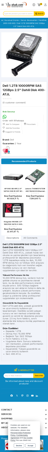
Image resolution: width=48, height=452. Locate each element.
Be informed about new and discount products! (24, 382)
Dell (12, 139)
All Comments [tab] (30, 238)
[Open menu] (3, 4)
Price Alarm (30, 124)
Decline (19, 446)
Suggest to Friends (11, 131)
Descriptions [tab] (13, 238)
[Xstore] (16, 5)
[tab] (12, 237)
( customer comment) (14, 102)
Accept (30, 446)
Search (40, 14)
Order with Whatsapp (13, 118)
